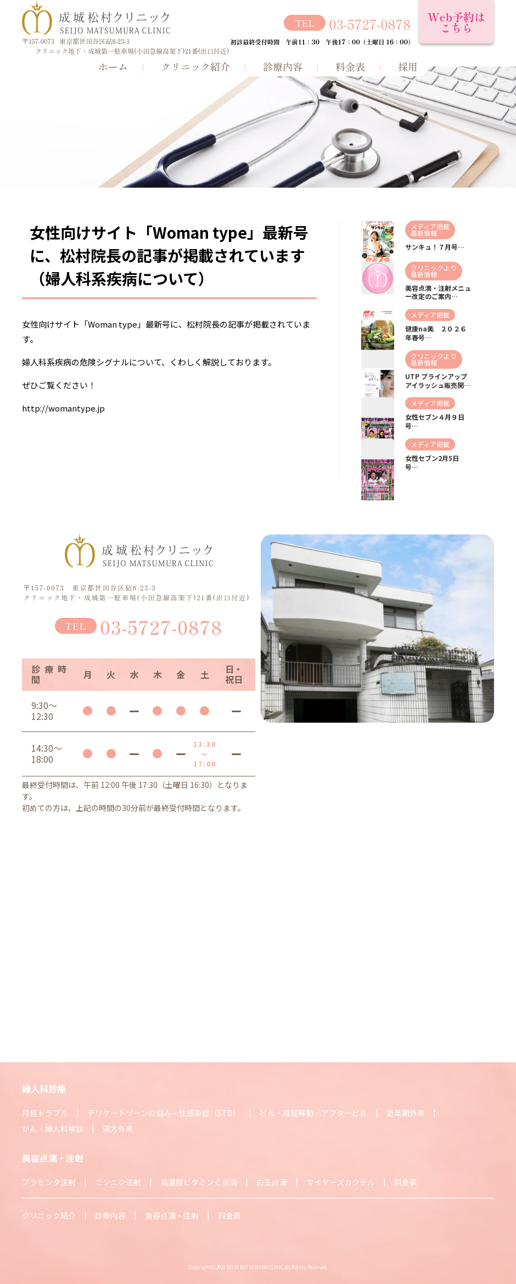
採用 (408, 66)
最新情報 (424, 233)
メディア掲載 (430, 226)
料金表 (350, 66)
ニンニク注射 (118, 1181)
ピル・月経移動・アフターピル (313, 1112)
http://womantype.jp (63, 408)
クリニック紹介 (195, 66)
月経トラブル (45, 1112)
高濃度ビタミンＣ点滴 (198, 1181)
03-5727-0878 (370, 23)
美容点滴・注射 (172, 1215)
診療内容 (282, 66)
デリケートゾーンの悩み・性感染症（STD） (163, 1112)
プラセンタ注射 (49, 1181)
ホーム (113, 66)
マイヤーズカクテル (340, 1181)
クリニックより (434, 267)
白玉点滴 (271, 1181)
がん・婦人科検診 (52, 1128)
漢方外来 (118, 1128)
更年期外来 (405, 1112)
